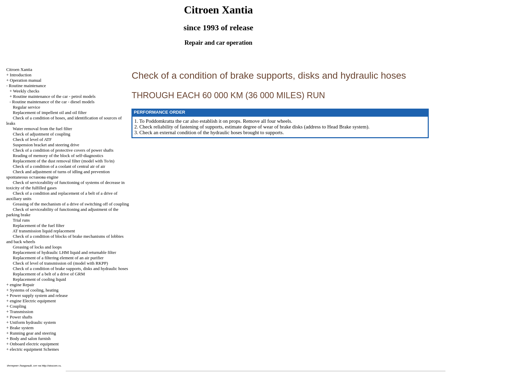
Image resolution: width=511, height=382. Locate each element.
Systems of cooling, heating (34, 290)
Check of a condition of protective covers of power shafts (63, 150)
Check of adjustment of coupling (41, 134)
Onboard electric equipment (34, 343)
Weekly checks (26, 90)
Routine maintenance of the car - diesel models (53, 101)
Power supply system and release (39, 295)
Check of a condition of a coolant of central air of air (59, 166)
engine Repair (22, 284)
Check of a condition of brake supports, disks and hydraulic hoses (70, 268)
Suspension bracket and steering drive (46, 144)
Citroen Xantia (19, 69)
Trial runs (21, 220)
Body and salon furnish (30, 338)
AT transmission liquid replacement (43, 230)
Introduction (20, 74)
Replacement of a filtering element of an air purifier (58, 257)
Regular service (26, 107)
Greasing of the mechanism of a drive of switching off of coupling (71, 203)
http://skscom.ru (51, 365)
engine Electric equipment (33, 300)
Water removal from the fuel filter (42, 128)
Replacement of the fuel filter (38, 225)
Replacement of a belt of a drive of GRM (49, 273)
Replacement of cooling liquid (39, 279)
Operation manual (25, 80)
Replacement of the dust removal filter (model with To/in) (63, 160)
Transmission (21, 311)
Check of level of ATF (32, 139)
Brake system (21, 327)
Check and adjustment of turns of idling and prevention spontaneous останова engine (58, 174)
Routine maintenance (27, 85)
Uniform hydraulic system (33, 322)
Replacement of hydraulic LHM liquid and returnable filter (64, 252)
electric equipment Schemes (34, 349)
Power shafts (21, 316)
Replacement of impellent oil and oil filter (50, 112)
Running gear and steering (33, 333)
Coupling (18, 306)
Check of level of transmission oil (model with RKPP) (60, 263)
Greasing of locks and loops (37, 247)
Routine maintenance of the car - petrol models (54, 96)
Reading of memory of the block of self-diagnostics (58, 155)
